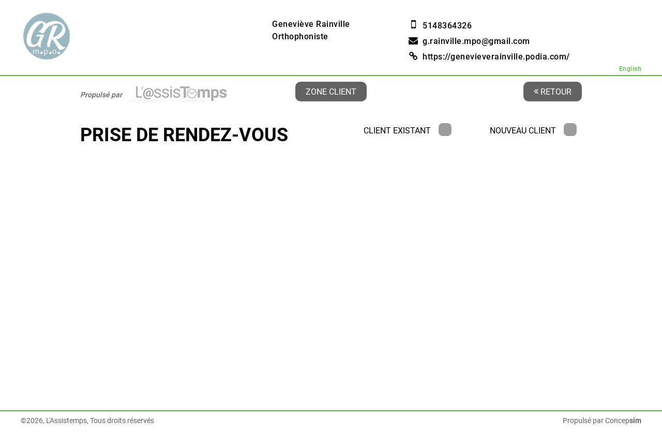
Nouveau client (533, 131)
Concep (623, 420)
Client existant (408, 131)
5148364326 (447, 26)
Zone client (331, 91)
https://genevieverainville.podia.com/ (496, 57)
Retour (552, 91)
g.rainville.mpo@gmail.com (476, 41)
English (630, 68)
